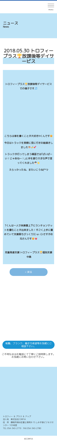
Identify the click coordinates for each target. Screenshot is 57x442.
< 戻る (28, 272)
